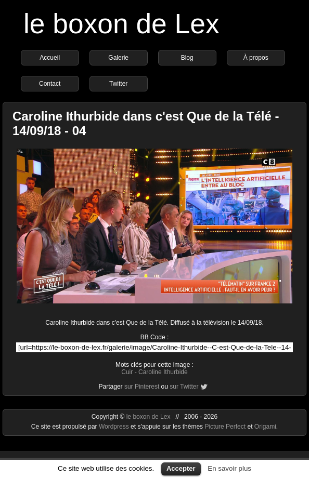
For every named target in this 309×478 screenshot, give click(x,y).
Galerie (118, 57)
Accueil (50, 57)
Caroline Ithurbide (163, 372)
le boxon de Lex (121, 23)
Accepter (181, 468)
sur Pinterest (141, 386)
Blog (187, 57)
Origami (265, 426)
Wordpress (115, 426)
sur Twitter (184, 386)
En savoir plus (229, 468)
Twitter (118, 83)
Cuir (127, 372)
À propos (255, 57)
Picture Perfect (225, 426)
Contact (49, 83)
